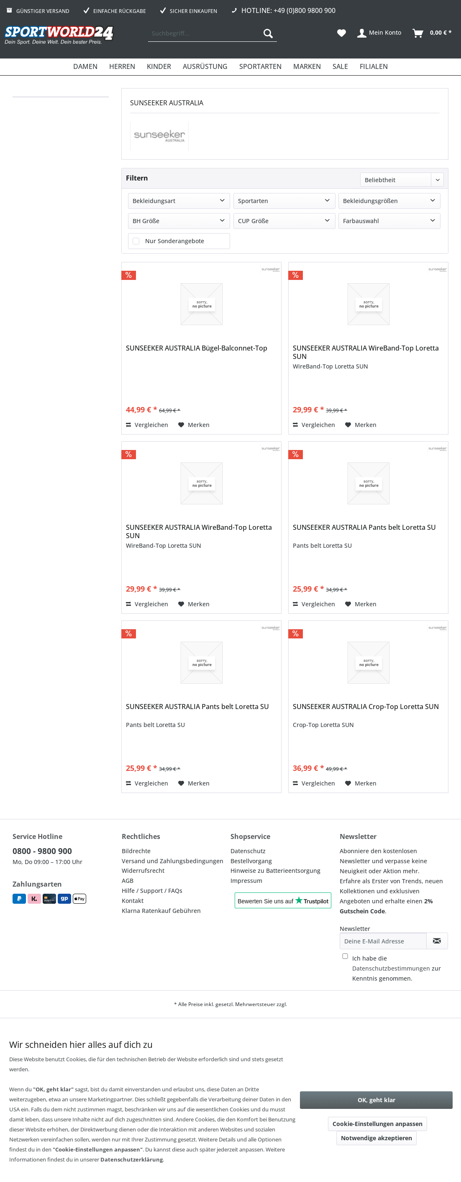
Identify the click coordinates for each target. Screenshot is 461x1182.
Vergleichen (147, 425)
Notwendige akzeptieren (376, 1138)
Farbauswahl (361, 221)
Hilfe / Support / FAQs (152, 891)
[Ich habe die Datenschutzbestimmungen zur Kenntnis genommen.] (345, 956)
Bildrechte (136, 851)
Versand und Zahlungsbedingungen (172, 861)
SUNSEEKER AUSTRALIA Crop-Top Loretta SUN (366, 706)
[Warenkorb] (432, 33)
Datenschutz (248, 851)
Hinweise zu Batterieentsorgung (275, 870)
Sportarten (253, 201)
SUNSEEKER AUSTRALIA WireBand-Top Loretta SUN (366, 352)
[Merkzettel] (341, 33)
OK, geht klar (376, 1100)
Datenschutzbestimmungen (391, 968)
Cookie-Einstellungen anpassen (378, 1124)
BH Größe (146, 221)
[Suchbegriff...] (212, 33)
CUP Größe (253, 221)
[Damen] (85, 66)
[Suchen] (268, 33)
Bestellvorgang (251, 861)
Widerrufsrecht (143, 870)
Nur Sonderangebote (174, 241)
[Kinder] (159, 66)
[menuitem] (212, 33)
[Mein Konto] (379, 33)
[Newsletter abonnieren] (437, 941)
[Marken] (307, 66)
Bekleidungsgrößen (370, 201)
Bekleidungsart (154, 201)
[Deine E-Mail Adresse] (383, 941)
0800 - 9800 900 (42, 851)
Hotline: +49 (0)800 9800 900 (288, 10)
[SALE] (340, 66)
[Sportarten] (260, 66)
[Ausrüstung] (205, 66)
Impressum (246, 881)
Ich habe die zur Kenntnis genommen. (396, 968)
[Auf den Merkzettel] (194, 425)
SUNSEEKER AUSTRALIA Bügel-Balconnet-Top (196, 348)
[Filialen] (374, 66)
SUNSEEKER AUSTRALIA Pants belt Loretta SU (364, 527)
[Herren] (122, 66)
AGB (127, 881)
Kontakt (132, 901)
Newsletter (355, 929)
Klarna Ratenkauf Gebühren (161, 911)
